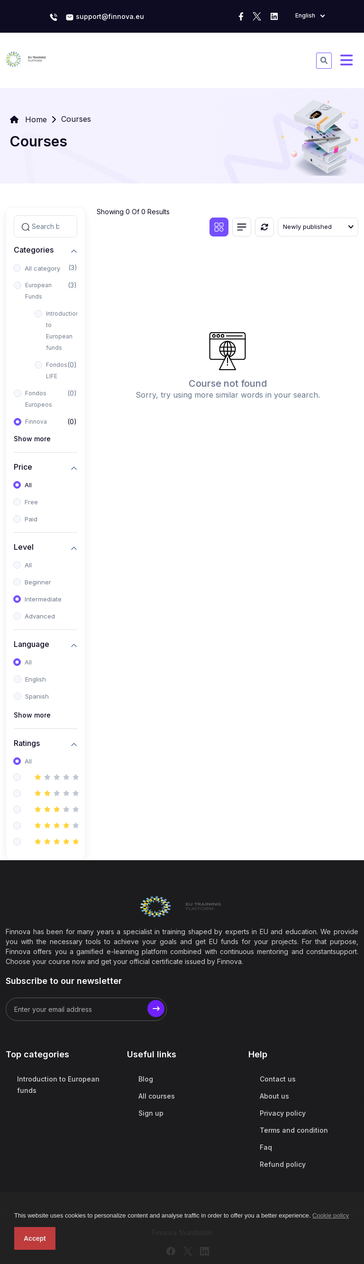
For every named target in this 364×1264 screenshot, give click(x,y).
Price (23, 466)
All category (42, 268)
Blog (145, 1079)
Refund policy (283, 1164)
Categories (34, 249)
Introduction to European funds (62, 330)
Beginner (38, 582)
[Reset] (264, 227)
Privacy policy (283, 1113)
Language (31, 643)
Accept (35, 1238)
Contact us (278, 1079)
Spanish (37, 696)
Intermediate (43, 599)
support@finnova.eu (104, 17)
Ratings (27, 742)
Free (31, 502)
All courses (156, 1096)
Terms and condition (294, 1130)
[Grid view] (218, 227)
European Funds (38, 291)
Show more (32, 439)
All (28, 485)
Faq (266, 1147)
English (35, 679)
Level (24, 546)
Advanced (40, 616)
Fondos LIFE (56, 370)
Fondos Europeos (38, 399)
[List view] (241, 227)
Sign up (151, 1113)
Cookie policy (330, 1215)
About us (274, 1096)
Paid (31, 519)
